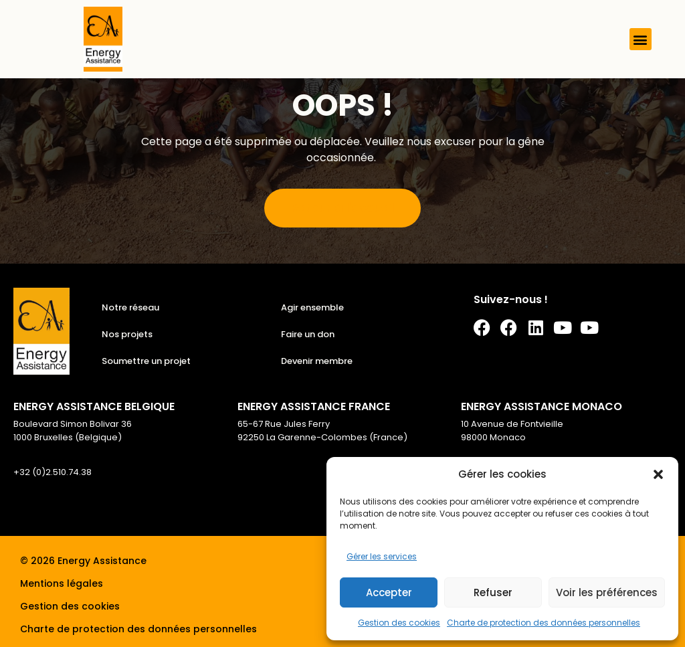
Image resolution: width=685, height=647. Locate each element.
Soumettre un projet (146, 361)
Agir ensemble (312, 307)
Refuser (493, 592)
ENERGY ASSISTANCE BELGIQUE (94, 406)
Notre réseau (130, 307)
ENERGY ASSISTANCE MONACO (541, 406)
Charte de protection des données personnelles (543, 622)
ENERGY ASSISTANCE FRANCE (313, 406)
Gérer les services (382, 556)
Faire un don (307, 334)
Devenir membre (317, 361)
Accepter (389, 592)
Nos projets (127, 334)
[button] (658, 474)
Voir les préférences (607, 592)
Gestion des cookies (399, 622)
